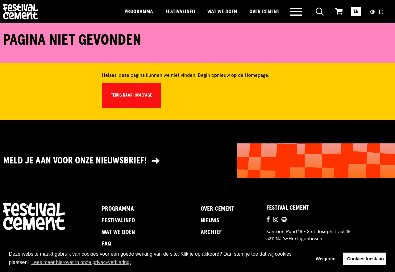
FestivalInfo (180, 11)
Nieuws (210, 220)
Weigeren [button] (326, 258)
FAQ (106, 244)
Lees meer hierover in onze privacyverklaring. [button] (81, 262)
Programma (138, 11)
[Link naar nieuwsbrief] (197, 160)
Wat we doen (222, 11)
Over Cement (264, 11)
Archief (211, 232)
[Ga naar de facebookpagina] (268, 220)
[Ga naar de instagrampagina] (275, 220)
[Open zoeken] (320, 12)
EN (356, 11)
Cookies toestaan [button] (365, 258)
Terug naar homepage (131, 95)
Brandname (41, 11)
